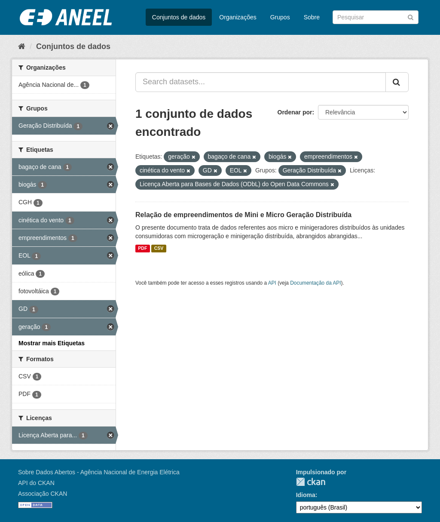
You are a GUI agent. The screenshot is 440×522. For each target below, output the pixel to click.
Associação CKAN (42, 493)
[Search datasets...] (260, 82)
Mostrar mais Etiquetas (51, 343)
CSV (159, 248)
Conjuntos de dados (179, 17)
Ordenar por (295, 112)
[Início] (21, 46)
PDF (142, 248)
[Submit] (410, 16)
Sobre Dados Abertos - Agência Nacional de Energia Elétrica (99, 472)
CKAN (310, 481)
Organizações (237, 17)
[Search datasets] (376, 17)
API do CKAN (36, 482)
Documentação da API (315, 283)
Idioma (305, 494)
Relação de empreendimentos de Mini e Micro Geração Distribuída (243, 214)
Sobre (312, 17)
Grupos (280, 17)
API (272, 283)
